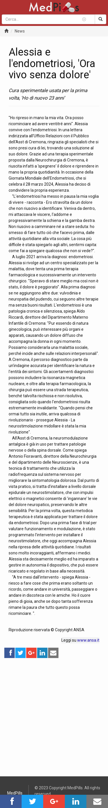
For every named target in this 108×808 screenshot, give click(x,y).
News (20, 31)
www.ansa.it (88, 640)
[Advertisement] (54, 713)
